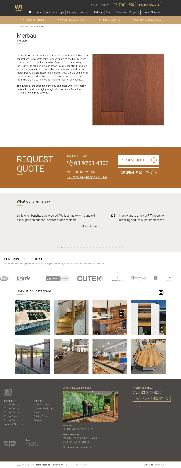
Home (19, 26)
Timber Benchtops (13, 420)
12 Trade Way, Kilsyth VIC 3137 (87, 177)
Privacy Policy (81, 465)
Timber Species (29, 26)
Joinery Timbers (41, 404)
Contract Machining (43, 408)
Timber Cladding (12, 412)
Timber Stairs (10, 416)
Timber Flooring (11, 404)
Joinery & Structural (13, 424)
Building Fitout (40, 416)
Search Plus (158, 465)
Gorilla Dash (68, 465)
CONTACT (105, 5)
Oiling (36, 412)
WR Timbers (27, 465)
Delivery (37, 420)
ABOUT (94, 5)
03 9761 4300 (124, 5)
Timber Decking (11, 408)
